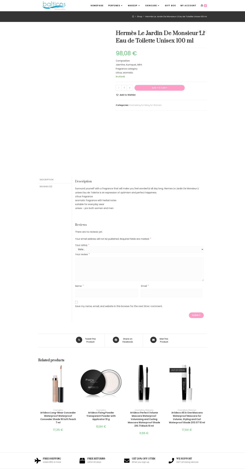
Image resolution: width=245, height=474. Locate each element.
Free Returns (96, 402)
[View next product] (204, 32)
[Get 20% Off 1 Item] (127, 404)
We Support (184, 402)
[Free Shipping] (37, 404)
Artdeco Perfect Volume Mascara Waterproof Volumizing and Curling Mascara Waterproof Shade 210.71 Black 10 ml (144, 362)
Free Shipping (52, 402)
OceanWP (130, 470)
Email (145, 230)
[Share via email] (159, 284)
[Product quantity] (124, 88)
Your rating (82, 189)
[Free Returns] (82, 404)
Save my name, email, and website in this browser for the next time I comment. (118, 250)
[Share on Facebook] (124, 284)
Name (79, 230)
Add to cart (159, 87)
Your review (82, 198)
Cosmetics (134, 105)
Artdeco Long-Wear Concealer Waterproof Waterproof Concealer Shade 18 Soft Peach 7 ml (58, 360)
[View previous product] (199, 32)
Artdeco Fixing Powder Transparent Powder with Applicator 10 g (101, 359)
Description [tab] (46, 123)
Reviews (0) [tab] (46, 130)
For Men (145, 105)
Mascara (149, 353)
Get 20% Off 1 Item (143, 402)
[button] (126, 95)
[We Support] (171, 404)
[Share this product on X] (86, 284)
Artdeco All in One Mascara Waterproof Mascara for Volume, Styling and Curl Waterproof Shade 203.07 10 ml (187, 360)
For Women (156, 105)
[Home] (133, 16)
